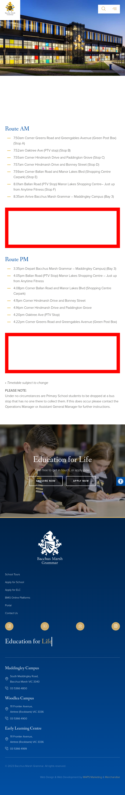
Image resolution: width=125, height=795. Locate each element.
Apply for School (14, 582)
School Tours (12, 574)
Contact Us (11, 613)
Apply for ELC (13, 590)
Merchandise (112, 777)
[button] (103, 9)
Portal (8, 605)
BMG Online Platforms (17, 598)
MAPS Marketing (92, 777)
